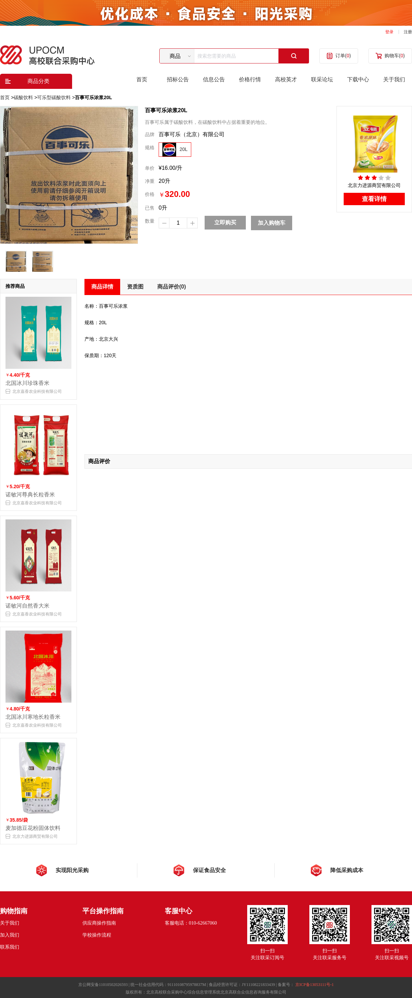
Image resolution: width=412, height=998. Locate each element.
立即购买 (225, 222)
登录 (389, 32)
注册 (408, 32)
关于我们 (394, 79)
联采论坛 (322, 79)
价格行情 (250, 79)
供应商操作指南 (99, 923)
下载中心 (358, 79)
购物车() (395, 55)
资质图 (135, 287)
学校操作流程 (96, 935)
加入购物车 (271, 223)
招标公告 (178, 79)
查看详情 (374, 199)
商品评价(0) (171, 287)
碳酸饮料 (23, 97)
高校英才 (286, 79)
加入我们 (9, 935)
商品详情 (102, 287)
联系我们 (9, 947)
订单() (343, 55)
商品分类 (38, 81)
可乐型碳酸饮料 (54, 97)
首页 (141, 79)
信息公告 (214, 79)
